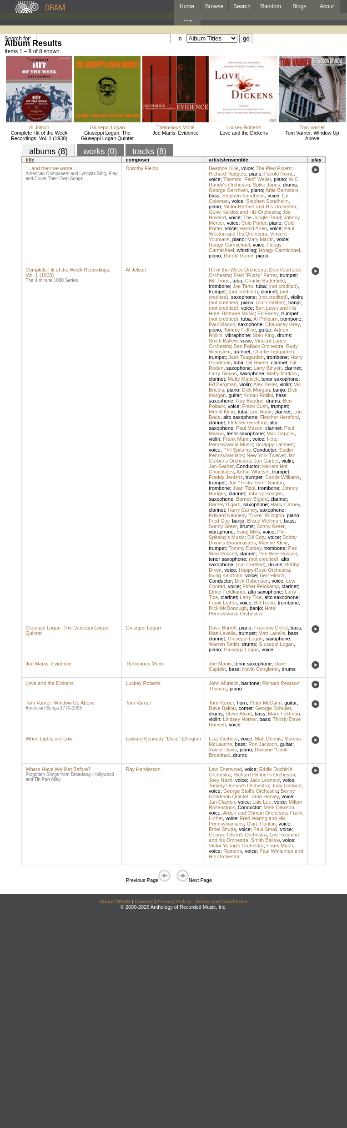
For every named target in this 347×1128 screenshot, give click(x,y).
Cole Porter (254, 223)
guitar (265, 329)
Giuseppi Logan (107, 127)
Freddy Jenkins (226, 477)
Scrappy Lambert (275, 444)
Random (271, 6)
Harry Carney (285, 504)
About (327, 6)
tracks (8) (149, 151)
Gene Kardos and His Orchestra (244, 212)
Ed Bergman (222, 384)
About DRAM (115, 901)
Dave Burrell (222, 627)
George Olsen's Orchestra (238, 834)
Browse (215, 6)
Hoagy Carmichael (229, 244)
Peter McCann (266, 702)
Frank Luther (223, 602)
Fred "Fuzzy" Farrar (255, 275)
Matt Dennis (268, 738)
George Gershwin (228, 190)
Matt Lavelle (222, 633)
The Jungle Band (262, 217)
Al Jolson (39, 127)
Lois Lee (262, 802)
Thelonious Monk (175, 127)
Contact (143, 901)
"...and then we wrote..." (51, 168)
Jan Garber (266, 460)
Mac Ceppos (281, 433)
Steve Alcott (239, 713)
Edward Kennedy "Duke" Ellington (246, 515)
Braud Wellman (264, 521)
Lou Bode (261, 411)
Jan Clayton (222, 802)
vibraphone (237, 335)
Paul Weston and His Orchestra (251, 231)
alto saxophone (240, 417)
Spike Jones (266, 184)
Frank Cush (255, 406)
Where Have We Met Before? (58, 769)
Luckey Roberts (243, 127)
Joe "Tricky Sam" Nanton (256, 482)
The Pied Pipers (273, 168)
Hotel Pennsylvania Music (244, 441)
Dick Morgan (256, 390)
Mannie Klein (273, 542)
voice (247, 168)
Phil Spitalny (237, 450)
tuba (237, 280)
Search (242, 6)
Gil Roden (257, 362)
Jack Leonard (265, 780)
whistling (246, 250)
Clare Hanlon (261, 823)
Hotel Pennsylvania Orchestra (243, 610)
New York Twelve (265, 455)
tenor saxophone (280, 379)
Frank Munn (236, 439)
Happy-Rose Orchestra (264, 570)
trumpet (288, 275)
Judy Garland (286, 785)
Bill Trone (219, 280)
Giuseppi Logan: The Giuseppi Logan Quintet (107, 135)
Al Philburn (265, 319)
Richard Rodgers (227, 173)
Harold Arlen (253, 228)
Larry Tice (251, 597)
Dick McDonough (228, 608)
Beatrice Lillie (223, 168)
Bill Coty (256, 537)
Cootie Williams (282, 477)
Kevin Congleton (260, 669)
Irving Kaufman (225, 575)
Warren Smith (224, 644)
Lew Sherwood (225, 769)
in (179, 38)
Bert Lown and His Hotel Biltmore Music (253, 310)
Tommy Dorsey (245, 548)
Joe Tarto (243, 286)
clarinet (269, 291)
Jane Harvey (265, 796)
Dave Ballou (222, 708)
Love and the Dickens (244, 133)
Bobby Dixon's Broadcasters (253, 539)
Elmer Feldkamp (260, 586)
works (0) (100, 151)
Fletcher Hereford (279, 417)
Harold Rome (279, 173)
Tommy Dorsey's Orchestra (239, 785)
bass (214, 195)
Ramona (232, 851)
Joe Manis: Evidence (175, 133)
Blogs (299, 6)
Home (187, 6)
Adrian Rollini (258, 395)
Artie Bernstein (282, 190)
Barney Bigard (252, 499)
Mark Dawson (279, 807)
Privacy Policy (174, 901)
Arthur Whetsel (253, 471)
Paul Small (265, 829)
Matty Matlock (282, 373)
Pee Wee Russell (277, 553)
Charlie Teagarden (273, 351)
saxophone (243, 297)
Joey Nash (220, 780)
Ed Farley (267, 313)
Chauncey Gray (282, 324)
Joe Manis (220, 663)
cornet (246, 708)
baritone (250, 683)
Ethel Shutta (222, 829)
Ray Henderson (143, 769)
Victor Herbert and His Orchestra (260, 206)
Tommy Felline (240, 329)
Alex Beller (265, 384)
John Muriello (223, 683)
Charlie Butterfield (265, 280)
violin (296, 297)
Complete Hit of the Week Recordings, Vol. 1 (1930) (38, 135)
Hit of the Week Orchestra (237, 269)
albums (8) (48, 151)
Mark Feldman (284, 713)
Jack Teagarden (245, 357)
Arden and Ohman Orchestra (255, 813)
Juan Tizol (244, 488)
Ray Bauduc (249, 400)
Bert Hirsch (272, 575)
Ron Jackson (262, 744)
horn (242, 702)
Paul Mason (222, 324)
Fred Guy (219, 521)
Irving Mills (248, 531)
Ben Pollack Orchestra (258, 346)
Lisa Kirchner (223, 738)
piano (255, 173)
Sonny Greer (223, 526)
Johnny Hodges (265, 493)
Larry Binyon (268, 368)
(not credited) (283, 286)
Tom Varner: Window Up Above (312, 135)
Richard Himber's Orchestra (264, 774)
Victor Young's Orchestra (236, 845)
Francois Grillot (271, 627)
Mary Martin (260, 239)
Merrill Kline (222, 411)
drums (290, 184)
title (30, 159)
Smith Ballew (223, 340)
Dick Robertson (252, 581)
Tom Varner (312, 127)
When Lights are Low (48, 738)
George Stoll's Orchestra (250, 791)
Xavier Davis (223, 749)
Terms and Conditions (221, 901)
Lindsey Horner (239, 719)
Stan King (264, 335)
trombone (219, 286)
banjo (294, 302)
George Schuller (273, 708)
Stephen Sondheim (243, 195)
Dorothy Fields (142, 168)
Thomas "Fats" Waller (247, 179)
